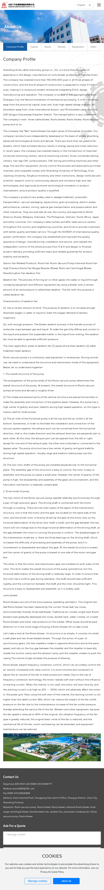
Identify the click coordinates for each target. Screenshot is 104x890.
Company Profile (15, 46)
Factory (62, 46)
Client (93, 46)
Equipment (78, 46)
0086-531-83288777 (41, 784)
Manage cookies (37, 881)
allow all (66, 881)
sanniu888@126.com (23, 788)
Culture (34, 46)
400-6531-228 (22, 784)
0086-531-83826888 (18, 793)
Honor (48, 46)
